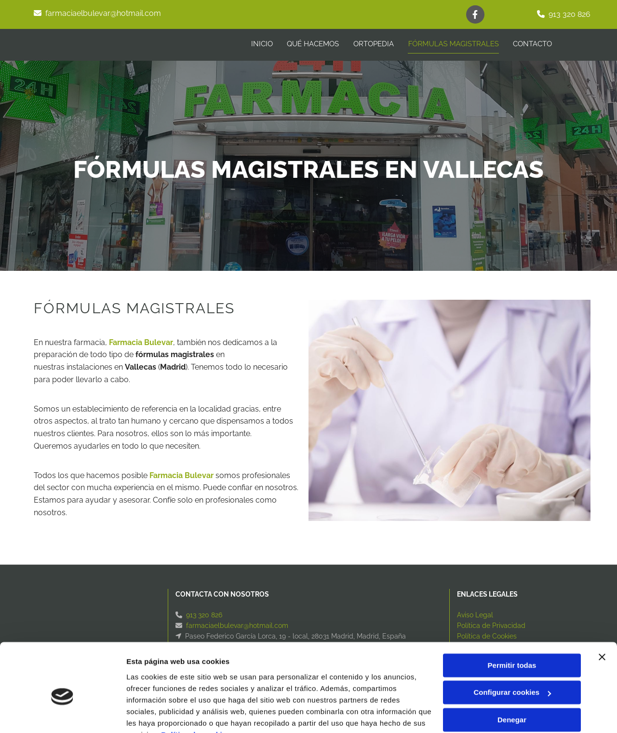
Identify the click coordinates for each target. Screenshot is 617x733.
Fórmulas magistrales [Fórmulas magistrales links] (453, 44)
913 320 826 (569, 14)
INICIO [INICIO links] (261, 44)
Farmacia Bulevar (141, 342)
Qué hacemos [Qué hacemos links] (312, 44)
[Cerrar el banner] (602, 609)
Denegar (511, 672)
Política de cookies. (197, 687)
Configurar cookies (512, 645)
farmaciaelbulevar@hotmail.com (103, 13)
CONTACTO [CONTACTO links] (532, 44)
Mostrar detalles (154, 714)
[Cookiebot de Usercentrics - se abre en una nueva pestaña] (62, 714)
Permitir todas (512, 618)
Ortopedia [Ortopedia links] (373, 44)
